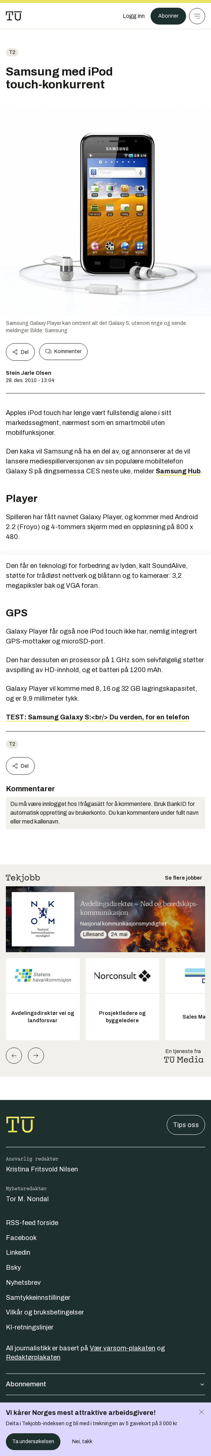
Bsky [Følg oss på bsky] (13, 1267)
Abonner (168, 16)
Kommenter (63, 352)
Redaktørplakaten (33, 1357)
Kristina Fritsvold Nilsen (42, 1169)
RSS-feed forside (32, 1222)
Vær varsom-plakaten (122, 1348)
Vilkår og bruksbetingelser (45, 1312)
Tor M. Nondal (27, 1199)
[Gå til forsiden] (14, 16)
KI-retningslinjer (29, 1327)
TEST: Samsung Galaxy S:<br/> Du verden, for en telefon (97, 717)
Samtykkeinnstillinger (38, 1297)
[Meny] (197, 16)
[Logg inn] (134, 16)
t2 (12, 52)
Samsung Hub (178, 471)
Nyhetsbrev (23, 1282)
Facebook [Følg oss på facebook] (21, 1238)
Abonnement (105, 1384)
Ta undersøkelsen (33, 1441)
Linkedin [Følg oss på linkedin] (18, 1252)
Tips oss (186, 1125)
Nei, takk (82, 1441)
